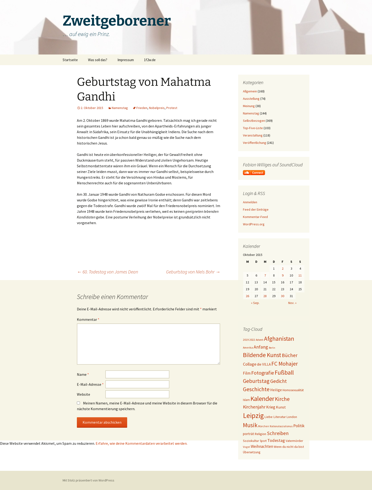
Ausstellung (251, 98)
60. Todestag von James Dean (107, 272)
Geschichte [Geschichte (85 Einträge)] (256, 389)
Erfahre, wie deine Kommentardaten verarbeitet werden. (141, 443)
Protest (171, 108)
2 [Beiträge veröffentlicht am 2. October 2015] (283, 268)
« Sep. (255, 303)
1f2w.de (150, 60)
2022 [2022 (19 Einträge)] (252, 339)
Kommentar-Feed (255, 217)
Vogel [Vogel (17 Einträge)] (246, 447)
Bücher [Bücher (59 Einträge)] (290, 355)
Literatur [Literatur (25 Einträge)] (279, 417)
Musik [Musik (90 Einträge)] (250, 425)
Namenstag (120, 108)
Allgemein (250, 91)
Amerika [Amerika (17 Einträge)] (248, 347)
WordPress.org (254, 224)
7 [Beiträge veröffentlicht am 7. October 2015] (265, 275)
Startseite (70, 60)
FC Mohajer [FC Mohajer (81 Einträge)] (284, 363)
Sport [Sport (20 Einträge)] (263, 441)
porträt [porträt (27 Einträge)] (248, 433)
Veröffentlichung (254, 143)
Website (83, 394)
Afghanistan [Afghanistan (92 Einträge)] (279, 338)
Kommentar (88, 319)
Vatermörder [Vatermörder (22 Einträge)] (294, 441)
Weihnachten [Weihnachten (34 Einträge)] (262, 446)
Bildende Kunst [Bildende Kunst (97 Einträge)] (262, 355)
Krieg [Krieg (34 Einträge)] (270, 407)
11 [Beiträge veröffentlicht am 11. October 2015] (300, 275)
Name (83, 374)
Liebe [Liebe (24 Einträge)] (269, 417)
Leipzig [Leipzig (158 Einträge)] (253, 415)
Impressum (125, 60)
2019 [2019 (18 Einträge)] (246, 339)
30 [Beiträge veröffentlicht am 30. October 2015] (282, 296)
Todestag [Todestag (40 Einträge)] (276, 440)
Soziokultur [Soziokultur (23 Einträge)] (251, 441)
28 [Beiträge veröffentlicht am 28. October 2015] (265, 296)
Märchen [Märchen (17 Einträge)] (263, 426)
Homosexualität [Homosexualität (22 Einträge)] (293, 390)
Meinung (249, 106)
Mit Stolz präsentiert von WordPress (88, 480)
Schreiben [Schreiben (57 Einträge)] (278, 433)
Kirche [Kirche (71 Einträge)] (282, 398)
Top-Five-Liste (253, 128)
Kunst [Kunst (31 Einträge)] (281, 407)
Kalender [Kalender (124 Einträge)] (262, 399)
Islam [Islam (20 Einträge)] (246, 400)
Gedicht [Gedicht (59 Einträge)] (278, 381)
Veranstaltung (253, 135)
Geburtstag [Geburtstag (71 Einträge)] (256, 380)
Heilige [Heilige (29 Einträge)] (276, 389)
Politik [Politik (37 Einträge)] (298, 425)
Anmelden (250, 202)
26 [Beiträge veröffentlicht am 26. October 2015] (247, 296)
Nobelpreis (157, 108)
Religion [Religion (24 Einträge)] (260, 434)
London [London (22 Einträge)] (292, 417)
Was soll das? (97, 60)
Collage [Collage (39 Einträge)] (249, 364)
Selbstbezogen (254, 120)
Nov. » (292, 303)
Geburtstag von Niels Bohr (193, 272)
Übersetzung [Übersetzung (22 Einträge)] (251, 452)
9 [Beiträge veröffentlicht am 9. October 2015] (283, 275)
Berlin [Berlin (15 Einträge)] (272, 347)
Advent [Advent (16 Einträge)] (259, 339)
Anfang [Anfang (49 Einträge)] (261, 347)
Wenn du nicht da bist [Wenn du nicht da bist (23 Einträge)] (289, 447)
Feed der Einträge (256, 209)
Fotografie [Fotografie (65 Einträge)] (262, 372)
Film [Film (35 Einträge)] (247, 373)
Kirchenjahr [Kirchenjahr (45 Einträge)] (254, 407)
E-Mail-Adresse (90, 384)
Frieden (141, 108)
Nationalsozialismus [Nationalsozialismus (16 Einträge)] (281, 426)
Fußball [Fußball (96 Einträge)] (284, 372)
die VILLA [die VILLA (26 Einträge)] (264, 364)
